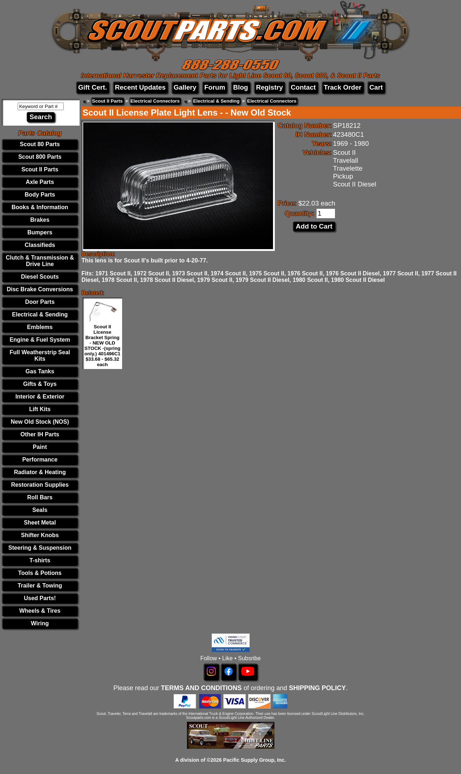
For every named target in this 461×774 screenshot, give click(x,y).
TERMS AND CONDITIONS (201, 688)
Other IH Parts (40, 434)
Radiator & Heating (40, 472)
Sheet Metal (40, 522)
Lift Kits (40, 409)
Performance (40, 459)
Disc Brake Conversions (40, 289)
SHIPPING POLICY (317, 688)
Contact (303, 87)
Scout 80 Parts (40, 144)
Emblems (40, 327)
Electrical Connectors (155, 101)
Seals (40, 510)
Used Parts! (40, 598)
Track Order (343, 87)
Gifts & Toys (40, 384)
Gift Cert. (92, 87)
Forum (214, 87)
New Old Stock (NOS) (40, 422)
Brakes (39, 220)
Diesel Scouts (40, 277)
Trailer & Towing (40, 585)
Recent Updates (140, 87)
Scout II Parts (40, 169)
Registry (269, 87)
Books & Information (40, 207)
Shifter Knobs (40, 535)
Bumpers (39, 232)
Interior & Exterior (39, 396)
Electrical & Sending (40, 314)
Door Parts (40, 302)
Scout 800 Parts (40, 157)
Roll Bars (40, 497)
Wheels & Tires (39, 611)
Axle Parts (40, 182)
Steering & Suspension (39, 548)
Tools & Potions (40, 573)
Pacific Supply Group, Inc (254, 760)
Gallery (185, 87)
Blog (240, 87)
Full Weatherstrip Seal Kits (40, 355)
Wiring (40, 623)
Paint (40, 447)
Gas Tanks (40, 371)
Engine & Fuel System (40, 340)
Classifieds (39, 245)
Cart (376, 87)
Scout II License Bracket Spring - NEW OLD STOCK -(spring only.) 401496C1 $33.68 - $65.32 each (102, 345)
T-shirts (40, 560)
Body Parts (39, 195)
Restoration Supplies (40, 485)
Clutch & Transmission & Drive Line (40, 261)
